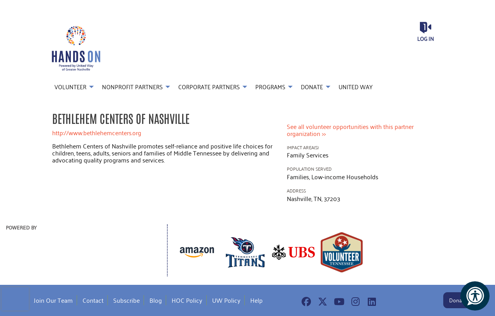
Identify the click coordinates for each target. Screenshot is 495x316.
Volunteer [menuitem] (70, 86)
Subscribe (126, 300)
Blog (155, 300)
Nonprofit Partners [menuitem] (132, 86)
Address (296, 191)
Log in (425, 39)
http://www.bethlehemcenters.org (96, 132)
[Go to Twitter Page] (321, 301)
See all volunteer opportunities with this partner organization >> (350, 130)
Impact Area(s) (303, 147)
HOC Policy (187, 300)
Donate (458, 300)
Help (256, 300)
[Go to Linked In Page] (370, 301)
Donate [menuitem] (312, 86)
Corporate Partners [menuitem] (209, 86)
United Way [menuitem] (355, 86)
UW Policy (226, 300)
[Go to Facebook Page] (305, 301)
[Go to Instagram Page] (354, 301)
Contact (93, 300)
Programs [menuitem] (270, 86)
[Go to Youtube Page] (338, 301)
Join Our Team (53, 300)
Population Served (309, 169)
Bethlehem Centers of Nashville (121, 117)
